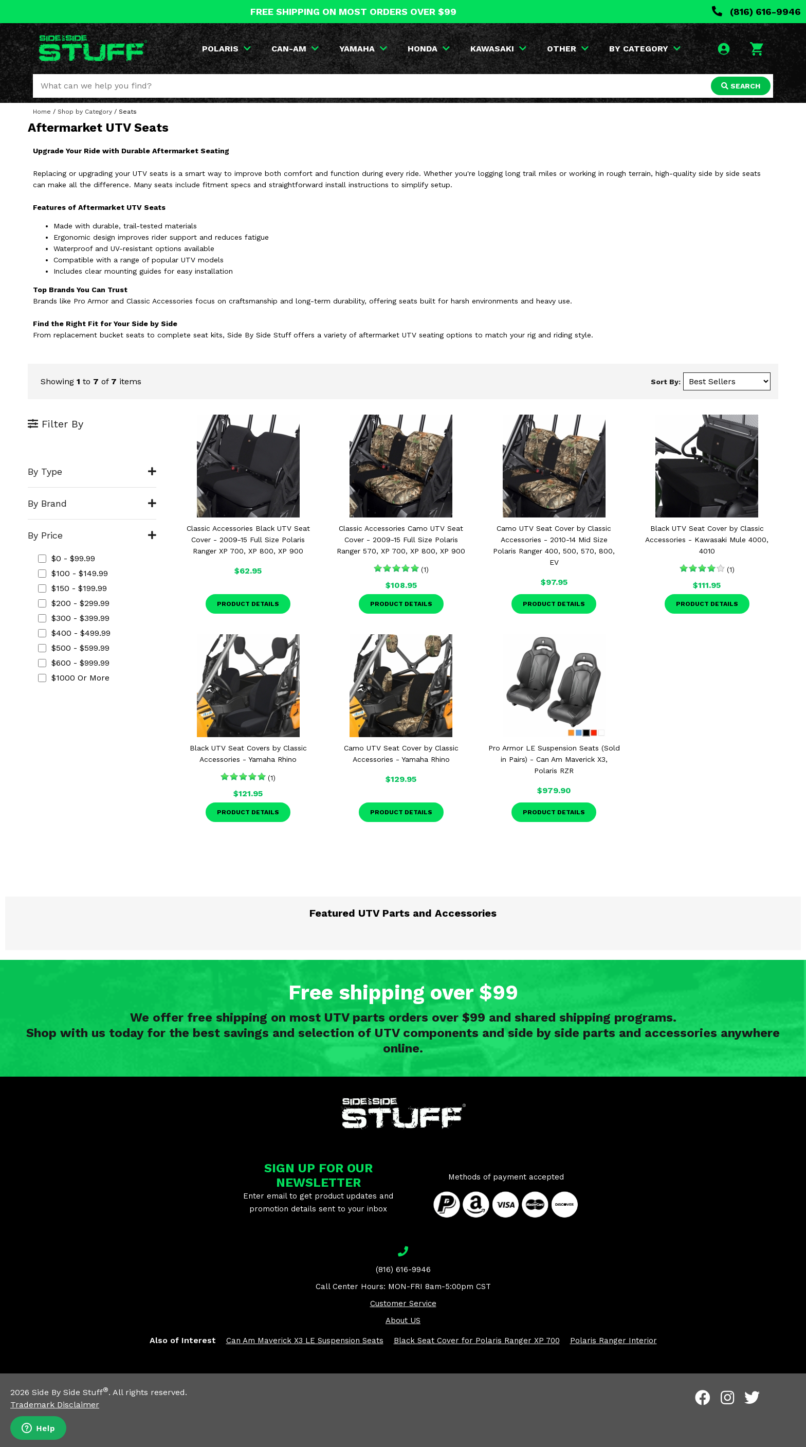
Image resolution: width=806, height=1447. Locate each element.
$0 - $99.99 (66, 558)
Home (42, 111)
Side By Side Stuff (70, 1392)
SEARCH (740, 86)
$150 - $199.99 (72, 588)
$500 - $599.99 (73, 648)
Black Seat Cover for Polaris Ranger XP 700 (477, 1340)
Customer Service (403, 1303)
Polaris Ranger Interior (613, 1340)
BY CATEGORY (645, 48)
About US (403, 1320)
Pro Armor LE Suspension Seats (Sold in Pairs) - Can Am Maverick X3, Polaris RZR (554, 759)
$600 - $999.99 (73, 663)
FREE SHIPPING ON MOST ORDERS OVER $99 (353, 11)
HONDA (429, 48)
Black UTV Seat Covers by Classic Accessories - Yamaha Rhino (248, 753)
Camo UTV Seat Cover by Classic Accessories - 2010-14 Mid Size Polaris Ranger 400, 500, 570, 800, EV (554, 545)
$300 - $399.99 (73, 618)
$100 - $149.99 (73, 573)
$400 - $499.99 (74, 633)
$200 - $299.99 (73, 603)
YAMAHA (363, 48)
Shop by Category (85, 111)
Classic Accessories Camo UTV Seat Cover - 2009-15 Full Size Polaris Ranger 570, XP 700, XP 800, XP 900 (401, 539)
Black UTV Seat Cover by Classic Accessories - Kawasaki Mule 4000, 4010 (706, 539)
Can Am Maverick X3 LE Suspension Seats (304, 1340)
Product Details (248, 604)
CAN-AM (295, 48)
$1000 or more (73, 678)
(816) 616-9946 (756, 11)
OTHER (568, 48)
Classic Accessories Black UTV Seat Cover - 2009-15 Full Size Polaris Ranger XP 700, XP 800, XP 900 (248, 539)
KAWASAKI (498, 48)
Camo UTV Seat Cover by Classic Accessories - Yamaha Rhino (401, 753)
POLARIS (226, 48)
